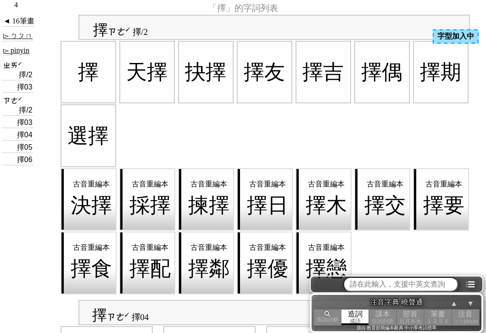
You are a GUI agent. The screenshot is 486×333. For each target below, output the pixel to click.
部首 (410, 317)
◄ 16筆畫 (18, 21)
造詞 (355, 317)
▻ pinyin (16, 50)
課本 (383, 317)
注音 (465, 317)
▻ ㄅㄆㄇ (18, 36)
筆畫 (438, 317)
